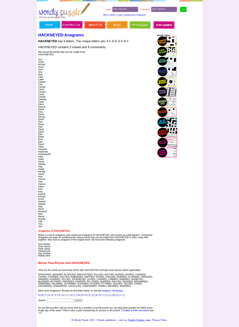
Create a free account (135, 310)
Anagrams (141, 15)
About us (95, 25)
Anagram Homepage (112, 290)
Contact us (71, 25)
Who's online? (109, 15)
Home (49, 25)
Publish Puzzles (136, 320)
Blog (117, 25)
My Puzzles (140, 25)
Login (119, 15)
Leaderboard (129, 15)
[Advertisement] (126, 74)
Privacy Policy (159, 320)
